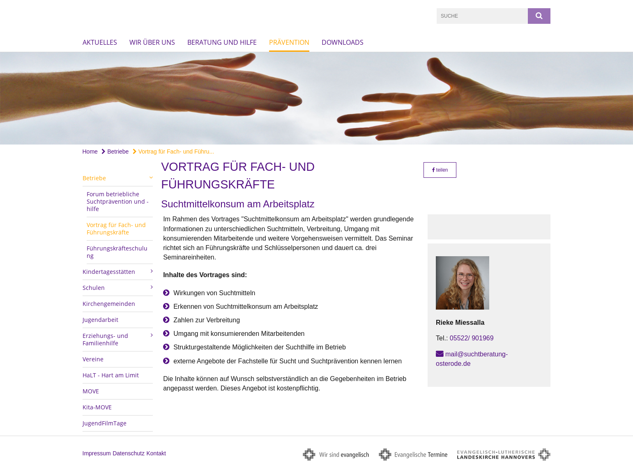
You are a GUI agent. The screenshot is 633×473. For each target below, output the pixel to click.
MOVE (91, 391)
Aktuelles (100, 42)
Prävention (289, 42)
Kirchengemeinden (109, 304)
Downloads (343, 42)
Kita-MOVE (97, 407)
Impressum (97, 453)
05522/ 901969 (472, 338)
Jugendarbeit (100, 320)
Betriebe (115, 151)
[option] (316, 98)
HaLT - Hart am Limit (111, 375)
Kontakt (156, 453)
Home (90, 151)
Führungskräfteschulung (117, 251)
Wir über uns (152, 42)
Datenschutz (129, 453)
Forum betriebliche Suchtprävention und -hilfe (118, 201)
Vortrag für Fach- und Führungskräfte (116, 228)
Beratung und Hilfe (222, 42)
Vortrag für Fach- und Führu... (173, 151)
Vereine (93, 359)
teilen (440, 170)
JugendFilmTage (105, 423)
